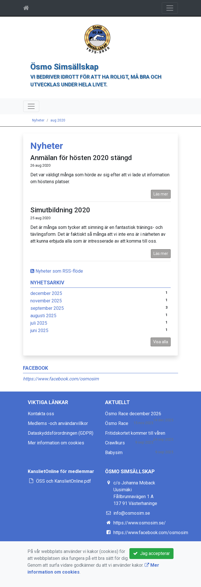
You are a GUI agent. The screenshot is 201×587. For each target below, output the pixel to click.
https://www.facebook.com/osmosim (61, 379)
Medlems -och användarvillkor (58, 423)
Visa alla (160, 342)
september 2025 (47, 308)
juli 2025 (38, 323)
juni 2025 (39, 330)
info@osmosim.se (131, 513)
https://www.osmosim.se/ (139, 523)
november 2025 (46, 301)
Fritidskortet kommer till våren (135, 433)
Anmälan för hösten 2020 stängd (81, 158)
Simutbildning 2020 (60, 210)
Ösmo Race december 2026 (133, 413)
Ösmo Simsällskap (64, 66)
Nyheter (38, 120)
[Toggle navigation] (170, 8)
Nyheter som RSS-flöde (56, 271)
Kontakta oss (41, 413)
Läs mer (160, 194)
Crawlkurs (115, 443)
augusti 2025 (43, 315)
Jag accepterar (151, 553)
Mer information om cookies (56, 443)
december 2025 (46, 293)
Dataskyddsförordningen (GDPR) (60, 433)
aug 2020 (57, 120)
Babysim (114, 452)
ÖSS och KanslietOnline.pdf (63, 481)
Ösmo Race (116, 423)
